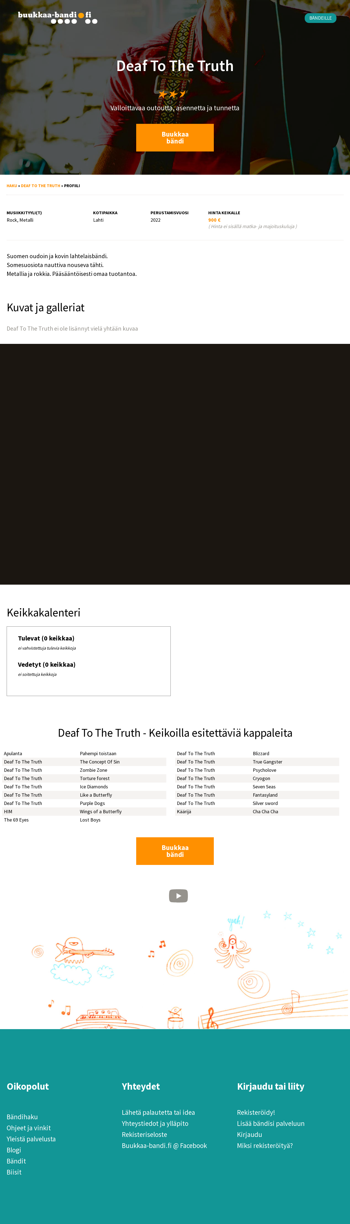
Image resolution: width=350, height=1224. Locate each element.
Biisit (14, 1172)
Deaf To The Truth (40, 185)
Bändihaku (22, 1116)
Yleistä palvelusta (31, 1138)
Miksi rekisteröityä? (265, 1145)
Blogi (14, 1149)
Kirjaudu (249, 1134)
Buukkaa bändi (175, 137)
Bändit (16, 1161)
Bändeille (320, 18)
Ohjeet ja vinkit (29, 1127)
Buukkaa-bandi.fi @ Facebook (164, 1145)
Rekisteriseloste (144, 1134)
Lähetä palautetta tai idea (158, 1112)
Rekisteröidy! (256, 1112)
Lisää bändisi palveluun (271, 1123)
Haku (12, 185)
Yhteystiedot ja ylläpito (155, 1123)
